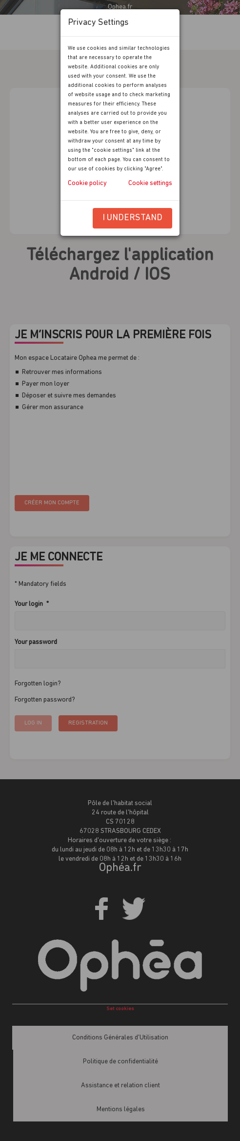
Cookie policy (87, 183)
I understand (132, 218)
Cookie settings (150, 183)
